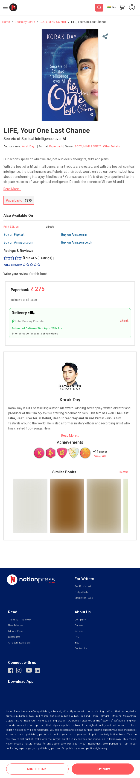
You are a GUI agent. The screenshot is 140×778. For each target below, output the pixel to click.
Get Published (83, 586)
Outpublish (81, 592)
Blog (77, 642)
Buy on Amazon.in (74, 234)
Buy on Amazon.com (18, 242)
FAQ (77, 636)
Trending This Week (19, 619)
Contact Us (81, 648)
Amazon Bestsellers (19, 642)
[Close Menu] (104, 36)
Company (80, 619)
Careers (79, 625)
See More (123, 472)
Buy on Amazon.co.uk (76, 242)
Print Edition (11, 227)
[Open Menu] (5, 8)
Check (124, 321)
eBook (50, 227)
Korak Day (28, 147)
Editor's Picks (15, 631)
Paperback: (19, 200)
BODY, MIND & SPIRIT (53, 22)
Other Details (111, 146)
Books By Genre (25, 22)
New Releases (15, 625)
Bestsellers (14, 636)
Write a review (21, 265)
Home (6, 22)
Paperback (27, 289)
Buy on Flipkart (14, 234)
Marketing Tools (84, 597)
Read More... (12, 189)
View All (100, 456)
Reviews (79, 631)
